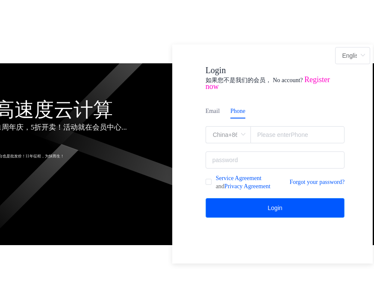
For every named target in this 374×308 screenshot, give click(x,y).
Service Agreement (239, 178)
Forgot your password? (317, 182)
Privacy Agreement (247, 186)
